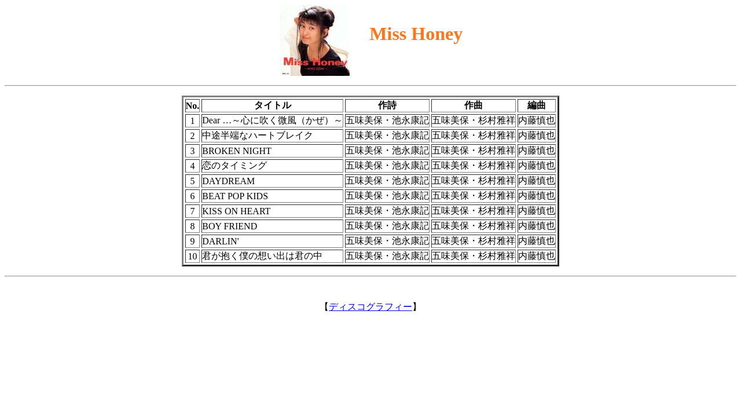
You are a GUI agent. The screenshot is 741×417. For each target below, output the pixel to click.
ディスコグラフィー (370, 307)
